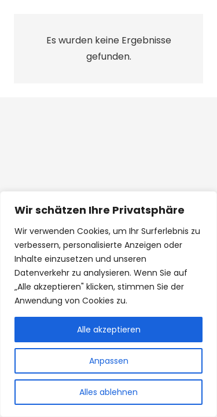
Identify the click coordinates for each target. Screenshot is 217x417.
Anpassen (108, 361)
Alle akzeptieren (109, 329)
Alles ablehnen (108, 392)
